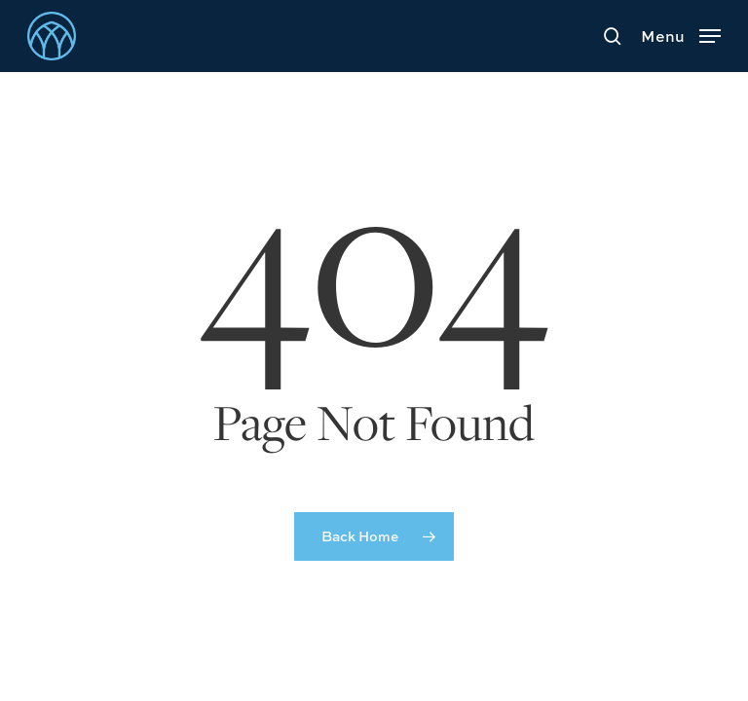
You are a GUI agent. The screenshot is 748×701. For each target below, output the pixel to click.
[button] (681, 33)
